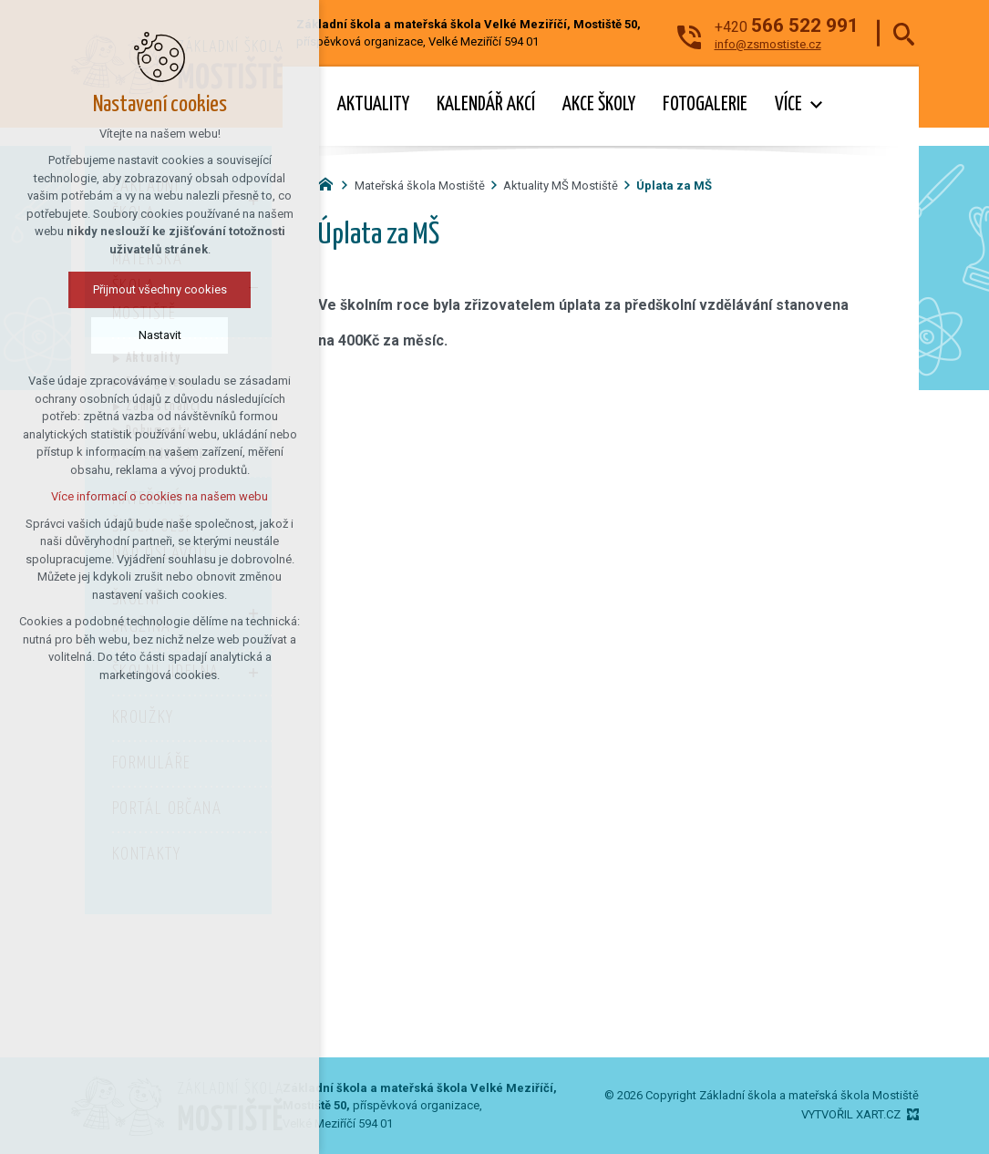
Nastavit (160, 335)
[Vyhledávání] (903, 33)
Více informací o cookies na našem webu (159, 496)
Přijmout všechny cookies (160, 289)
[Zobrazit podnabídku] (815, 105)
